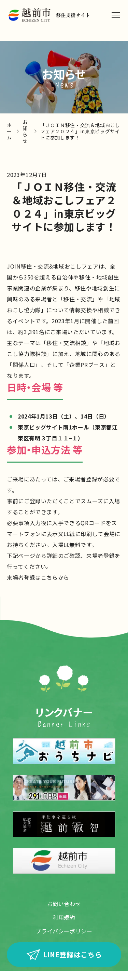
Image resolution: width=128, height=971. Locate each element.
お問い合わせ (64, 903)
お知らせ (25, 131)
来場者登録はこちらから (38, 577)
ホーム (9, 131)
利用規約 (64, 917)
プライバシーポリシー (63, 931)
